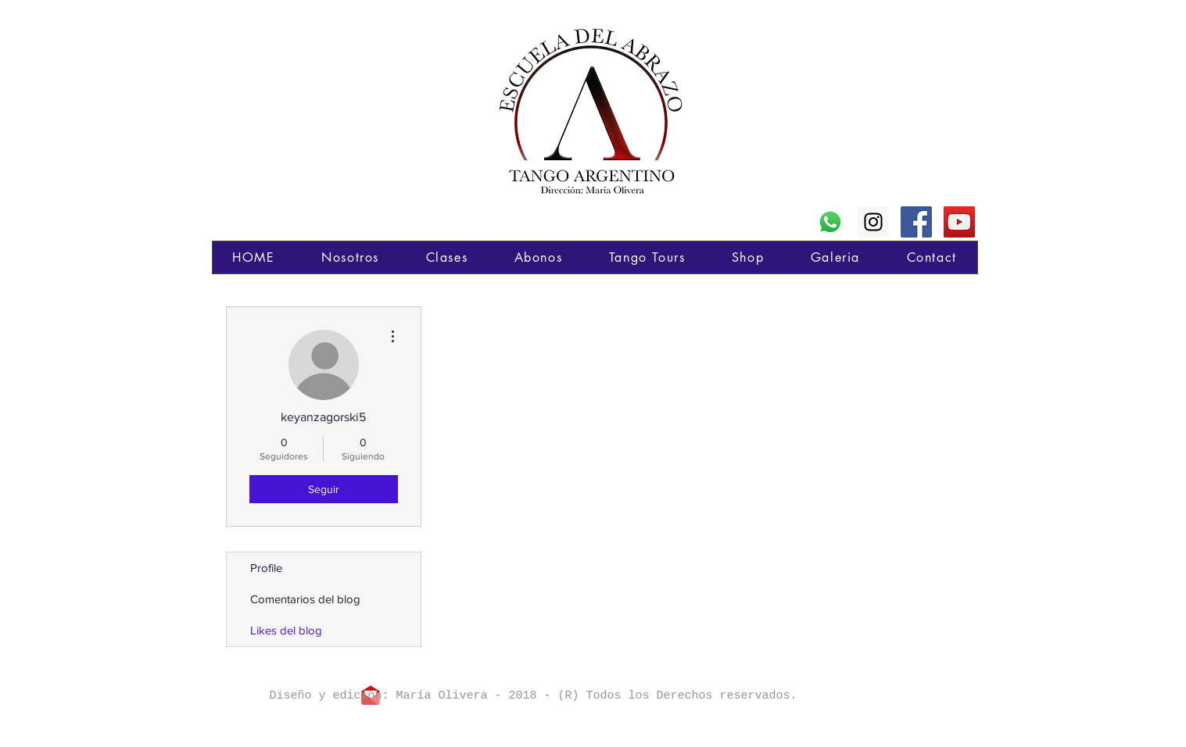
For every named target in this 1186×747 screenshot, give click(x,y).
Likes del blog (286, 630)
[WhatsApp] (830, 222)
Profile (266, 567)
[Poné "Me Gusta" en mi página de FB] (916, 222)
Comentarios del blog (305, 599)
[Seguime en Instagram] (873, 222)
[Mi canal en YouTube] (959, 222)
